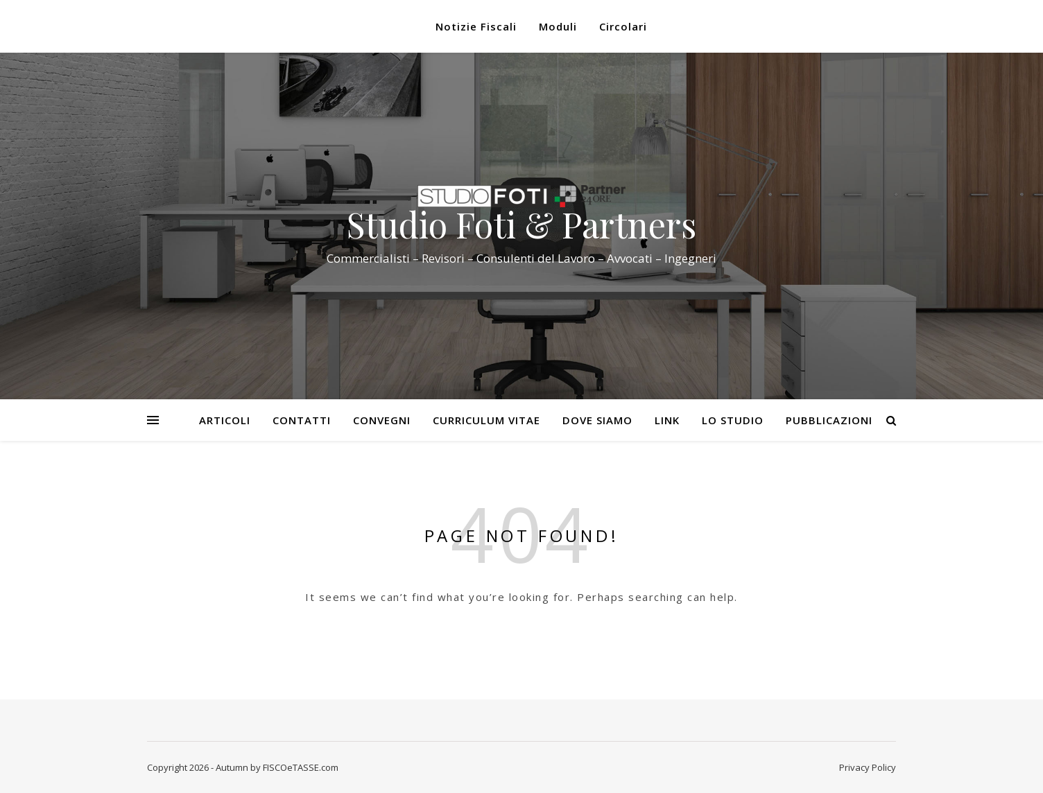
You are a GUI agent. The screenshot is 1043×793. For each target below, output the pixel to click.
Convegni (382, 420)
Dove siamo (597, 420)
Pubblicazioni (829, 420)
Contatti (302, 420)
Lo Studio (733, 420)
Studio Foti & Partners (521, 224)
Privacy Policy (867, 767)
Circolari (623, 26)
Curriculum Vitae (486, 420)
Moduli (558, 26)
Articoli (224, 420)
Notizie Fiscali (476, 26)
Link (667, 420)
